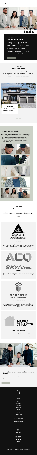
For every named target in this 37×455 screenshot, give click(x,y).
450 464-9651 (18, 431)
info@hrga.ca (18, 434)
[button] (16, 120)
